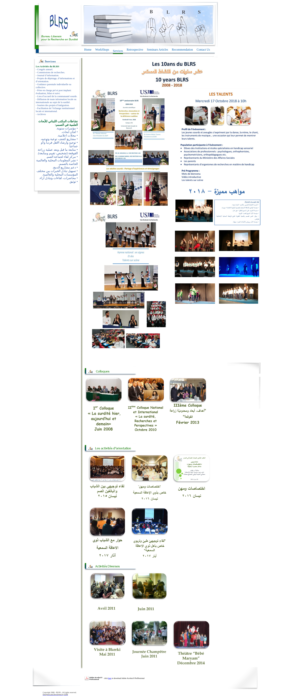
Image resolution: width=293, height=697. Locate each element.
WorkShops (102, 50)
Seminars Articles (157, 50)
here (109, 678)
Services (118, 51)
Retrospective (135, 50)
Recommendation (182, 50)
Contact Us (203, 50)
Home (88, 50)
